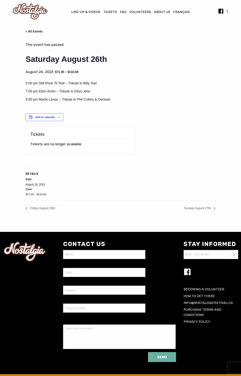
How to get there (199, 296)
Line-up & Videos (85, 12)
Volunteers (140, 12)
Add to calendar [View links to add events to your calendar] (45, 117)
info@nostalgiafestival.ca (208, 303)
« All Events (34, 31)
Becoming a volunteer (204, 289)
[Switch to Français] (181, 12)
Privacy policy (197, 322)
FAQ (123, 12)
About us (162, 12)
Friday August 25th (42, 208)
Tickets (110, 12)
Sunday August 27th (198, 208)
